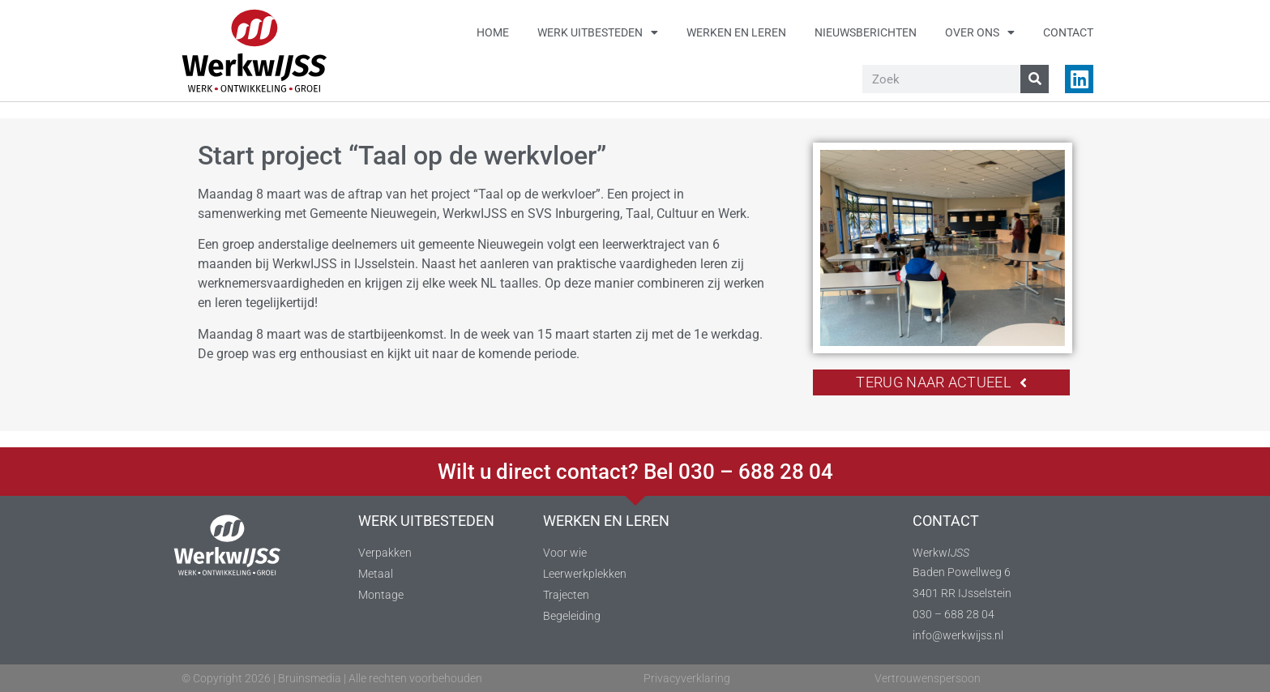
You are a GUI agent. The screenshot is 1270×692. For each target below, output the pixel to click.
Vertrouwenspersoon (927, 678)
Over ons (980, 32)
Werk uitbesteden (597, 32)
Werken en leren (736, 32)
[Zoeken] (1034, 79)
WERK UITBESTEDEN (426, 520)
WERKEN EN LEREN (606, 520)
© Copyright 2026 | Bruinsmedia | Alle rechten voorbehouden (332, 678)
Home (493, 32)
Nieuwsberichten (866, 32)
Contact (1068, 32)
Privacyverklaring (687, 678)
